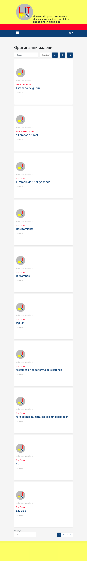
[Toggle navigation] (17, 32)
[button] (71, 32)
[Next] (71, 535)
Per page (17, 530)
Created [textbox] (45, 55)
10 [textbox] (18, 534)
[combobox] (45, 55)
